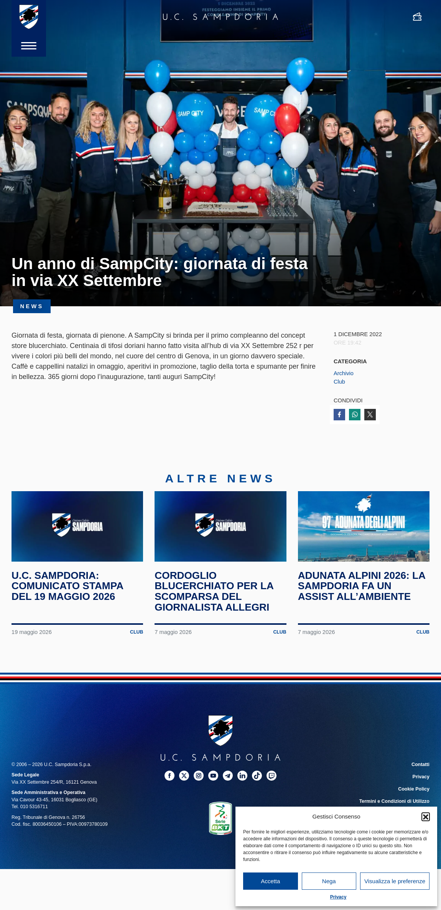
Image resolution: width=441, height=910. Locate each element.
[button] (425, 816)
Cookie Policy (413, 791)
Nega (329, 881)
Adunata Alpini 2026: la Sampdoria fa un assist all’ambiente (362, 588)
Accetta (270, 881)
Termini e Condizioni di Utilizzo (394, 803)
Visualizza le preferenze (394, 881)
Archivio (344, 373)
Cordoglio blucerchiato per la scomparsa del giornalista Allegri (214, 593)
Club (339, 382)
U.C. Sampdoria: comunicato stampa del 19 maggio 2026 (68, 588)
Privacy (338, 897)
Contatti (420, 766)
